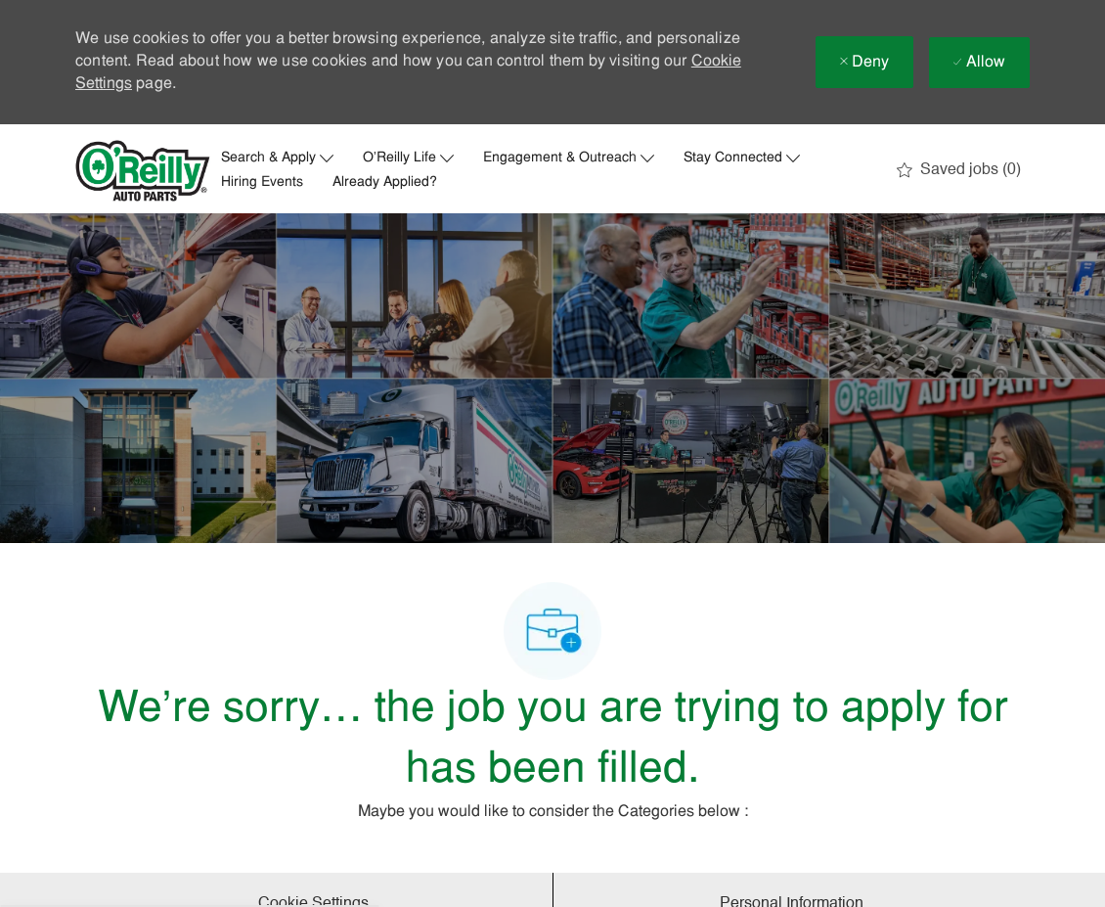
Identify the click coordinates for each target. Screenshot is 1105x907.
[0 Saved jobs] (959, 170)
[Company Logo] (142, 170)
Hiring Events (262, 183)
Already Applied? (384, 183)
